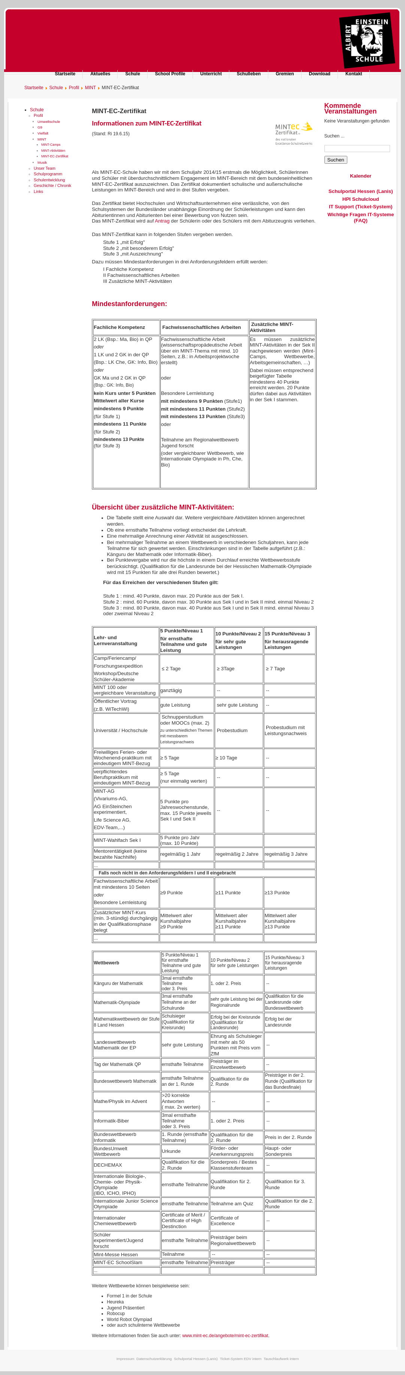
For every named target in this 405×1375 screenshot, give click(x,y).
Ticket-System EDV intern (241, 1359)
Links (38, 191)
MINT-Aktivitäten (53, 150)
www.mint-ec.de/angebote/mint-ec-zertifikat (225, 1335)
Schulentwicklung (49, 180)
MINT (41, 139)
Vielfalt (42, 133)
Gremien (285, 73)
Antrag (163, 221)
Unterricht (211, 73)
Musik (42, 162)
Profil (38, 115)
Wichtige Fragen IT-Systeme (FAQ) (360, 217)
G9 (39, 127)
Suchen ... (334, 136)
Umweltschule (48, 122)
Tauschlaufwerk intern (281, 1359)
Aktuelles (100, 73)
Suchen (335, 160)
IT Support (341, 206)
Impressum (126, 1359)
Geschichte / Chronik (52, 185)
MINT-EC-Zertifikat (54, 156)
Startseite (65, 73)
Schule (132, 73)
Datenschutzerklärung (154, 1359)
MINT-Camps (50, 144)
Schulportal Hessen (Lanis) (361, 191)
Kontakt (353, 73)
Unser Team (44, 168)
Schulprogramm (48, 174)
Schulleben (249, 73)
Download (319, 73)
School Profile (170, 73)
